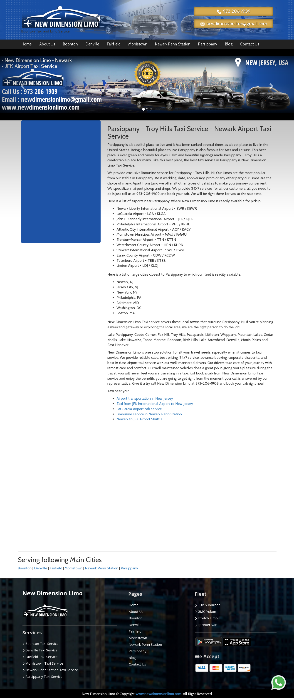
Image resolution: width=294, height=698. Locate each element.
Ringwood (210, 488)
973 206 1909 (233, 11)
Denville (92, 44)
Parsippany (207, 44)
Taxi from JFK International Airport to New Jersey (154, 403)
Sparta (208, 525)
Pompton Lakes (215, 468)
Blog (228, 44)
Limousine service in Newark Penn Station (149, 414)
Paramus (166, 493)
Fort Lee (79, 509)
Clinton (36, 519)
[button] (22, 84)
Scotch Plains (213, 504)
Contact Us (249, 44)
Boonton (70, 44)
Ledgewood (125, 462)
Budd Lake (38, 493)
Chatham (37, 509)
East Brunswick (84, 478)
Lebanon (123, 457)
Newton (166, 473)
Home (27, 44)
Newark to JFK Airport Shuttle (139, 419)
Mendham (124, 493)
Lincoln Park (125, 468)
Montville (123, 499)
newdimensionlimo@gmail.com (233, 24)
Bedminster (39, 468)
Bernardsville (40, 478)
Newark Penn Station (172, 44)
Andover (37, 457)
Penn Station (170, 509)
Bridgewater (39, 488)
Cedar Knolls (40, 504)
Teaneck (252, 468)
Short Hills (211, 509)
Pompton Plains (215, 473)
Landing (79, 540)
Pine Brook (168, 519)
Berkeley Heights (43, 473)
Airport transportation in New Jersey (144, 398)
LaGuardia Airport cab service (139, 409)
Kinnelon (80, 530)
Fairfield (114, 44)
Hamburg (80, 519)
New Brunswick (171, 478)
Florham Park (83, 504)
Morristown (137, 44)
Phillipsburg (168, 514)
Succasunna (255, 457)
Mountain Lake (171, 457)
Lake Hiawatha (84, 535)
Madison (123, 483)
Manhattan (124, 488)
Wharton (252, 493)
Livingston (124, 473)
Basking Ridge (41, 462)
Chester (36, 514)
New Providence (172, 483)
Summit (252, 462)
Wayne (251, 488)
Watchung (253, 483)
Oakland (166, 488)
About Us (47, 44)
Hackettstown (84, 514)
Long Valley (125, 478)
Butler (35, 499)
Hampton (80, 525)
